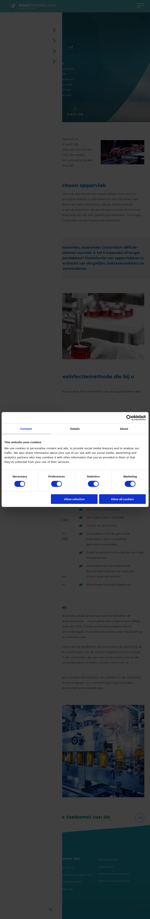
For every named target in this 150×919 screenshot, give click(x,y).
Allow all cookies (122, 499)
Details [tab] (75, 428)
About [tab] (124, 428)
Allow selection (74, 499)
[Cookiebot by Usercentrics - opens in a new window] (129, 418)
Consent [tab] (26, 428)
